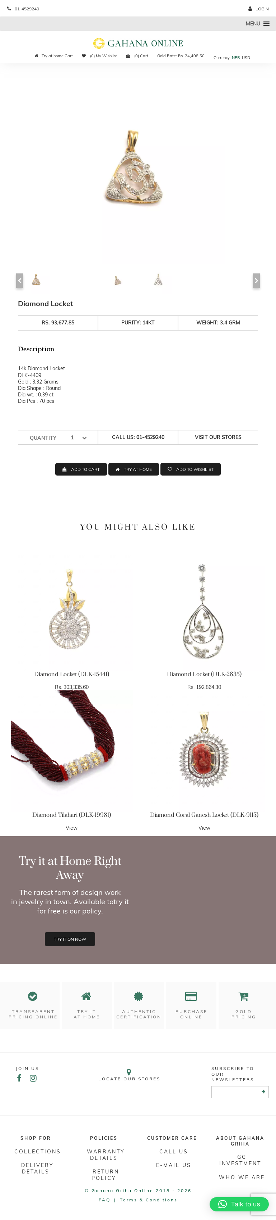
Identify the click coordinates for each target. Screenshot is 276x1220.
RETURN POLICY (105, 1174)
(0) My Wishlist (99, 55)
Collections (37, 1151)
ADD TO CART (85, 469)
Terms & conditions (149, 1199)
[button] (253, 23)
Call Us (173, 1151)
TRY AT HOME (138, 469)
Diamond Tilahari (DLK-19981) (71, 815)
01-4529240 (23, 8)
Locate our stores (129, 1074)
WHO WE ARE (242, 1177)
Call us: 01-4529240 (138, 437)
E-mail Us (173, 1165)
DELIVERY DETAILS (37, 1168)
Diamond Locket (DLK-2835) (204, 674)
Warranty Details (106, 1154)
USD (246, 57)
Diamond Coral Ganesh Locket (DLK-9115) (204, 815)
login (258, 8)
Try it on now (70, 939)
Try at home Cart (54, 55)
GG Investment (240, 1160)
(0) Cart (137, 55)
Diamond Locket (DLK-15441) (71, 674)
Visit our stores (218, 437)
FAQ (105, 1199)
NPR (236, 57)
